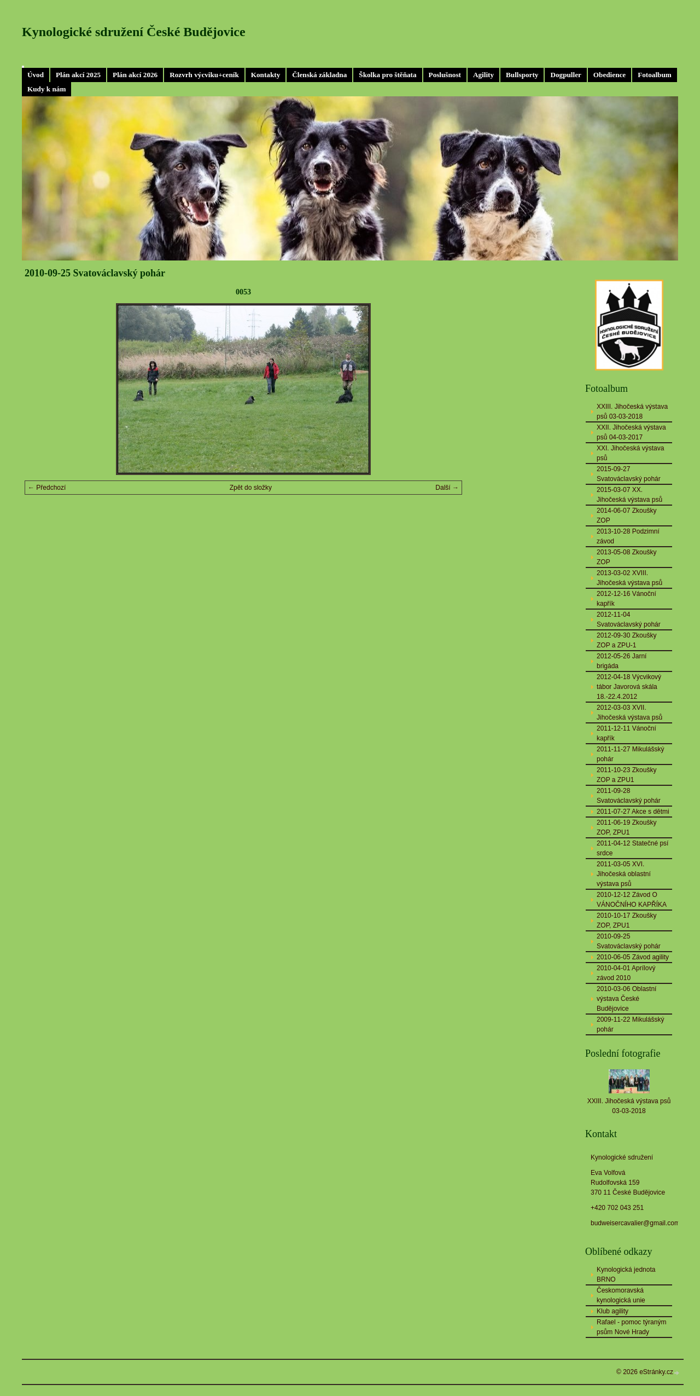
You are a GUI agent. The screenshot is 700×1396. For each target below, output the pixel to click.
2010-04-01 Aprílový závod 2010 (626, 973)
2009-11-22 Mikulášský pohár (630, 1024)
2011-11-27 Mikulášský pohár (630, 754)
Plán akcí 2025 (78, 75)
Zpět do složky (251, 487)
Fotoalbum (655, 75)
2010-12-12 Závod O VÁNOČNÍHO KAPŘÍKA (632, 899)
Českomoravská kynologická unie (621, 1295)
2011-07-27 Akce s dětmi (633, 811)
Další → (447, 487)
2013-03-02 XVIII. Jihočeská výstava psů (629, 578)
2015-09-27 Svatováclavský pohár (629, 474)
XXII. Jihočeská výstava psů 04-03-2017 (631, 432)
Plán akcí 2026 (135, 75)
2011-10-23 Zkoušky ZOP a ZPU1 (626, 775)
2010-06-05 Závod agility (633, 957)
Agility (483, 75)
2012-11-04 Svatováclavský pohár (629, 619)
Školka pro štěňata (387, 75)
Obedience (609, 75)
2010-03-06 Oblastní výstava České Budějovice (626, 998)
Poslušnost (445, 75)
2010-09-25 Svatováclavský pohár (629, 941)
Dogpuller (565, 75)
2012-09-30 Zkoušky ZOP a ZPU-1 (626, 640)
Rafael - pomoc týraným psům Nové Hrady (631, 1327)
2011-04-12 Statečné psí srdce (632, 848)
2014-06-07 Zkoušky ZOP (626, 515)
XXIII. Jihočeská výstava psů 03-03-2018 (632, 411)
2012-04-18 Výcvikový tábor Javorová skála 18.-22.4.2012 (629, 686)
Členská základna (319, 75)
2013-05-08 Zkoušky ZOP (626, 557)
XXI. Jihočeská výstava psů (630, 453)
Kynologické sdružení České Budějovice (134, 32)
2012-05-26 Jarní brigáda (621, 661)
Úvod (35, 75)
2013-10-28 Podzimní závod (628, 536)
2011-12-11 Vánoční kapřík (626, 733)
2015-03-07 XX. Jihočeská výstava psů (629, 494)
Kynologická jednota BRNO (626, 1274)
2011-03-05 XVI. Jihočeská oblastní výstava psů (624, 874)
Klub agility (612, 1311)
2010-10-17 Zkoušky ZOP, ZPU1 (626, 920)
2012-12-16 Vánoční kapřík (626, 598)
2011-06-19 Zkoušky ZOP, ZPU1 (626, 827)
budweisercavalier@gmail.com (635, 1223)
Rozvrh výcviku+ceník (204, 75)
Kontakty (266, 75)
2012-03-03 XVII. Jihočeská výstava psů (629, 712)
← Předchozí (47, 487)
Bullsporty (522, 75)
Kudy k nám (46, 89)
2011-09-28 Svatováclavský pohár (629, 795)
